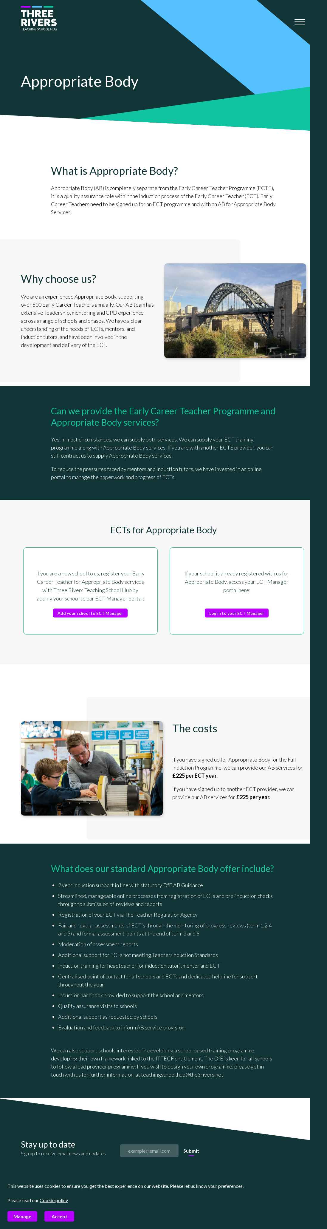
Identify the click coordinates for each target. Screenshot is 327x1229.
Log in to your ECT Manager (236, 613)
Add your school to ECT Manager (90, 613)
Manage (22, 1216)
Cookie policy (54, 1200)
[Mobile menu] (299, 22)
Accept (59, 1216)
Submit (191, 1151)
